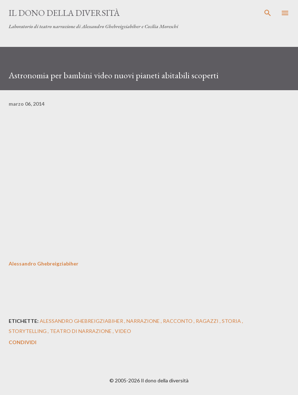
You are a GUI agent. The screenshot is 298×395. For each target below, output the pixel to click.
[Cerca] (267, 13)
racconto (178, 321)
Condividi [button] (22, 342)
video (123, 331)
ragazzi (208, 321)
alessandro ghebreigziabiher (82, 321)
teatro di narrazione (81, 331)
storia (232, 321)
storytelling (28, 331)
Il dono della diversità (64, 12)
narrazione (143, 321)
